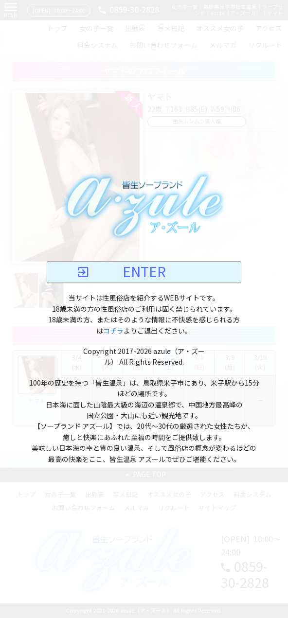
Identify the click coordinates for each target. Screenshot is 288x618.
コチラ (113, 331)
